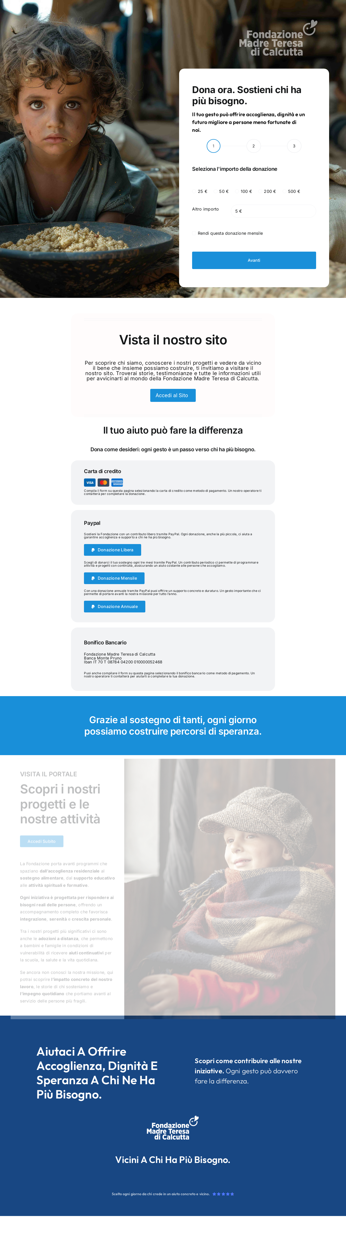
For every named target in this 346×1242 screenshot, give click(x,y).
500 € (294, 191)
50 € (224, 191)
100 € (246, 191)
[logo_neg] (278, 21)
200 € (270, 191)
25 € (202, 191)
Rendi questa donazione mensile (230, 233)
